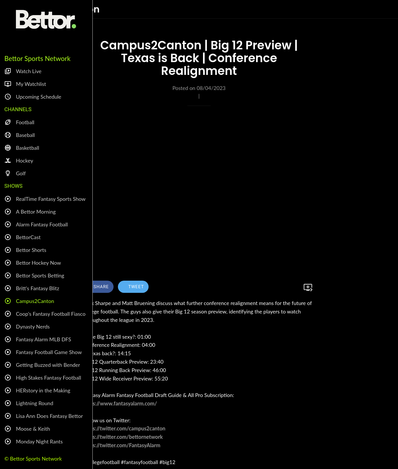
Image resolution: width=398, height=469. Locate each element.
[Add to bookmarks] (308, 287)
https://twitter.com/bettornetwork (123, 437)
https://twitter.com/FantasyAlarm (121, 445)
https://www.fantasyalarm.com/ (120, 403)
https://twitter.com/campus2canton (124, 428)
